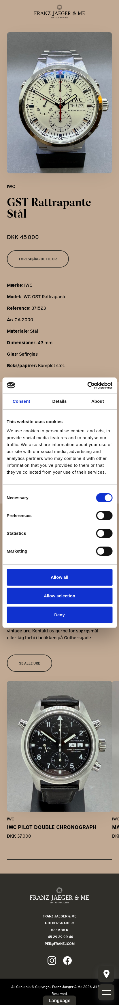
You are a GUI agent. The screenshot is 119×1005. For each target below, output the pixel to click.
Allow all (59, 577)
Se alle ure (29, 663)
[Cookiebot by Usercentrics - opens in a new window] (87, 385)
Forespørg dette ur (38, 258)
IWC (11, 186)
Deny (59, 614)
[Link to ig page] (52, 960)
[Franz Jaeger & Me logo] (59, 11)
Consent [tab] (21, 401)
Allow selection (59, 595)
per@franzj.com (60, 943)
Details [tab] (59, 401)
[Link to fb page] (67, 960)
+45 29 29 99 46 (59, 936)
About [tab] (97, 401)
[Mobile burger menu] (106, 974)
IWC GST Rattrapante (44, 296)
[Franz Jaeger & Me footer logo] (59, 895)
